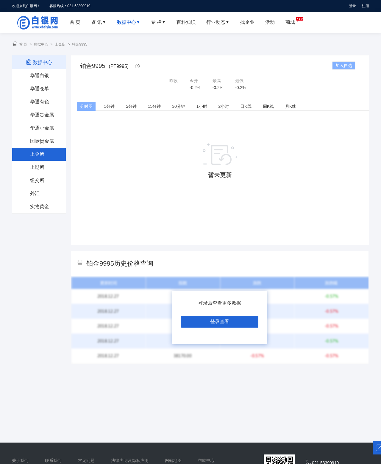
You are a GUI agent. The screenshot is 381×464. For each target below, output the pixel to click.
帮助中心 (206, 460)
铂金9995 (79, 44)
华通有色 (39, 101)
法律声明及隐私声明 (130, 460)
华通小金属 (42, 127)
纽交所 (37, 180)
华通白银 (39, 75)
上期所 (37, 167)
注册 (365, 6)
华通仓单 (39, 88)
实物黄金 (39, 206)
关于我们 (20, 460)
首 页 (23, 44)
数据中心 (41, 44)
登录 (352, 6)
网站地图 (173, 460)
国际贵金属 (42, 141)
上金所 (60, 44)
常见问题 (86, 460)
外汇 (35, 193)
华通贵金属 (42, 114)
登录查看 (219, 321)
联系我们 (53, 460)
